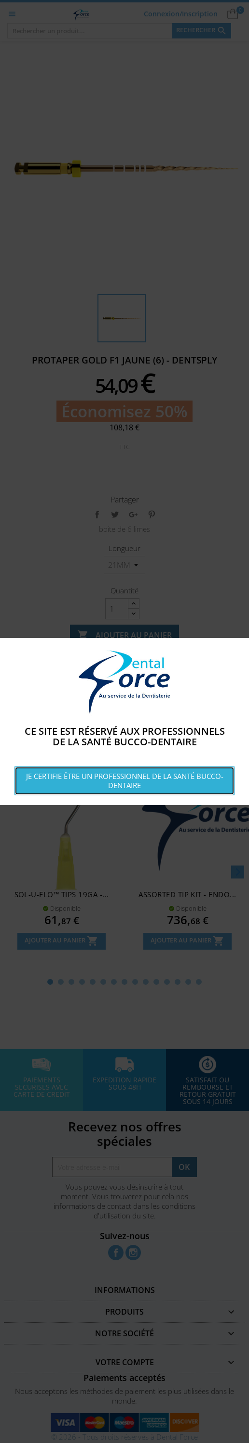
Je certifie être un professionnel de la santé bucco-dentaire (124, 780)
